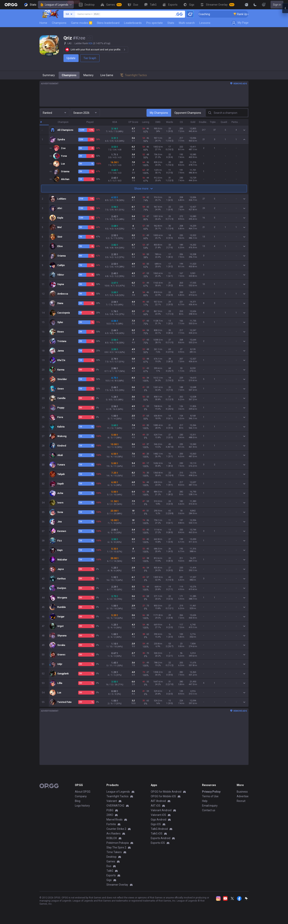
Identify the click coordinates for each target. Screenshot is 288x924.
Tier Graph (89, 58)
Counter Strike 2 (116, 828)
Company (81, 796)
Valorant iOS (158, 814)
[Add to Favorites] (89, 38)
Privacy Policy (211, 791)
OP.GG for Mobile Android (166, 791)
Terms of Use (210, 796)
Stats (170, 23)
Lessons (204, 23)
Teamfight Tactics (117, 796)
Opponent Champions (187, 112)
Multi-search (187, 23)
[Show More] (246, 5)
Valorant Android (161, 810)
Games (110, 861)
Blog (77, 800)
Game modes (81, 23)
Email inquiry (210, 805)
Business (242, 791)
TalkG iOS (156, 833)
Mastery (88, 75)
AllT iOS (155, 805)
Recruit (241, 800)
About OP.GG (82, 791)
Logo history (82, 805)
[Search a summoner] (179, 14)
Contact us (208, 810)
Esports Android (160, 838)
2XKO (109, 814)
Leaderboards (133, 23)
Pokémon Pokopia (117, 842)
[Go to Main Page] (11, 4)
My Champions (159, 112)
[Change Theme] (255, 5)
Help (204, 800)
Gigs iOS (156, 824)
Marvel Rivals (114, 819)
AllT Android (158, 800)
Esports (111, 875)
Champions (59, 23)
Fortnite (111, 824)
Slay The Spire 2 (116, 847)
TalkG (109, 870)
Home (43, 23)
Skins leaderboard (108, 23)
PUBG (109, 810)
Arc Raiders (113, 833)
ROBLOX (111, 838)
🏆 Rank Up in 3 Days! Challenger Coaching (220, 14)
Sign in (277, 4)
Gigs (109, 880)
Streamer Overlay (117, 884)
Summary (49, 75)
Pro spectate (154, 23)
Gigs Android (158, 819)
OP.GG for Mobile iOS (163, 796)
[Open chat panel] (285, 70)
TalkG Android (159, 828)
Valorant (111, 800)
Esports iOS (158, 842)
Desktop (111, 856)
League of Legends (55, 4)
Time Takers (114, 852)
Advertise (243, 796)
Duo (108, 866)
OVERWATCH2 (115, 805)
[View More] (234, 5)
